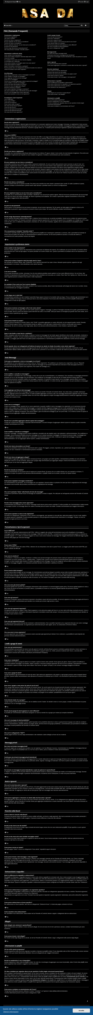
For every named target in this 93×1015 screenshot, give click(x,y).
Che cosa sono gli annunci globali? (13, 105)
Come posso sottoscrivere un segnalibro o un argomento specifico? (64, 84)
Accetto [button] (81, 1010)
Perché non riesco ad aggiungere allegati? (15, 86)
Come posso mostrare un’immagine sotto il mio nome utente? (19, 63)
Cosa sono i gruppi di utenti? (54, 40)
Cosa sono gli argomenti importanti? (13, 108)
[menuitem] (18, 2)
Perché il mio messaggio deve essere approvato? (16, 92)
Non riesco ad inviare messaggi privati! (57, 53)
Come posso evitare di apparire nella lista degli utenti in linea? (20, 56)
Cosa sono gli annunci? (10, 107)
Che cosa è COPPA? (9, 38)
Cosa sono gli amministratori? (54, 37)
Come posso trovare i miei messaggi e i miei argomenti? (61, 77)
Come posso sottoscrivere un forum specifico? (59, 85)
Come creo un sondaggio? (11, 79)
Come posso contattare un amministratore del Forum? (61, 106)
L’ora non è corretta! (9, 58)
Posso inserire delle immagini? (12, 104)
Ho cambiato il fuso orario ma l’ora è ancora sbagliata (17, 59)
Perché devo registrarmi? (10, 37)
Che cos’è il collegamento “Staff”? (55, 48)
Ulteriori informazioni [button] (10, 1012)
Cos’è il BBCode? (8, 99)
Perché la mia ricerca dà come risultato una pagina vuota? (62, 73)
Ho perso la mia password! (11, 46)
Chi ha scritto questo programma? (56, 99)
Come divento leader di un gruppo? (56, 43)
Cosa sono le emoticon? (10, 102)
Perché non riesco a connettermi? (12, 43)
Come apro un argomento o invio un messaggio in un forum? (19, 74)
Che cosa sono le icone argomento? (13, 112)
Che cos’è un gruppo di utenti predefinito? (57, 46)
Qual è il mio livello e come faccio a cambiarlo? (16, 66)
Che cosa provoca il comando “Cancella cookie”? (16, 49)
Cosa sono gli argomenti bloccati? (12, 110)
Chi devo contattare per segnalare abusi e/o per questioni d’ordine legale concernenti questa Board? (65, 103)
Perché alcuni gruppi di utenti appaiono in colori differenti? (62, 45)
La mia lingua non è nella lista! (12, 61)
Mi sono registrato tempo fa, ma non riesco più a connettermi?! (20, 45)
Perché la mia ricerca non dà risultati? (56, 72)
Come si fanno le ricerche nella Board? (57, 70)
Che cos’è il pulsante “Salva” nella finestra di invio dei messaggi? (20, 90)
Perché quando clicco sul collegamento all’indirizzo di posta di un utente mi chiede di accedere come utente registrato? (23, 68)
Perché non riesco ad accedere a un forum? (15, 84)
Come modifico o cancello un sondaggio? (14, 82)
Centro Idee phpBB (79, 962)
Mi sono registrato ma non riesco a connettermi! (16, 41)
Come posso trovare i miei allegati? (56, 94)
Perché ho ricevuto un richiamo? (12, 87)
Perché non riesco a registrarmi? (12, 40)
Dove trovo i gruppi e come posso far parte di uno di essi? (61, 41)
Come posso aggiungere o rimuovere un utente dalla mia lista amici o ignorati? (67, 65)
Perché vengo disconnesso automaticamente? (16, 48)
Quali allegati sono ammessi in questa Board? (59, 92)
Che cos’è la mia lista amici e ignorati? (57, 63)
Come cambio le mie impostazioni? (13, 55)
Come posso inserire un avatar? (12, 64)
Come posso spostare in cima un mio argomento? (17, 94)
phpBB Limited (48, 951)
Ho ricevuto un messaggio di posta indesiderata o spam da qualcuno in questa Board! (67, 57)
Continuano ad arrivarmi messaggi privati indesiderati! (60, 55)
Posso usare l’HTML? (9, 101)
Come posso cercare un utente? (55, 75)
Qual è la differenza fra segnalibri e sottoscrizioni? (59, 82)
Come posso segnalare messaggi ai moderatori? (16, 89)
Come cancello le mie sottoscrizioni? (56, 87)
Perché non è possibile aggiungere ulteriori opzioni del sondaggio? (21, 81)
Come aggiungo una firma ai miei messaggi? (15, 78)
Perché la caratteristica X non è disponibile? (58, 101)
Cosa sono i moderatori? (53, 38)
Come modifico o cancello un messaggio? (14, 76)
